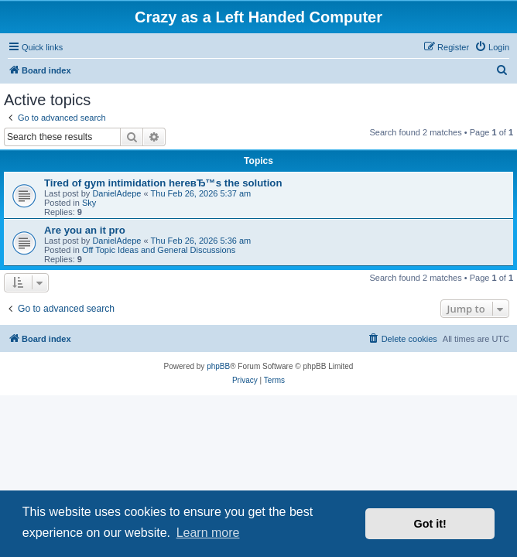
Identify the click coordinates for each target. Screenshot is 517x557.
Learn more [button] (208, 532)
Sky (89, 202)
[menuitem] (491, 47)
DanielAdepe (116, 193)
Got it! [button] (430, 524)
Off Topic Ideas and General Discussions (158, 250)
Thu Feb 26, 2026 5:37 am (201, 193)
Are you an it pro (84, 230)
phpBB (218, 366)
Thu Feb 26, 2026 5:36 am (201, 240)
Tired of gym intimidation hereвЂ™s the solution (163, 183)
